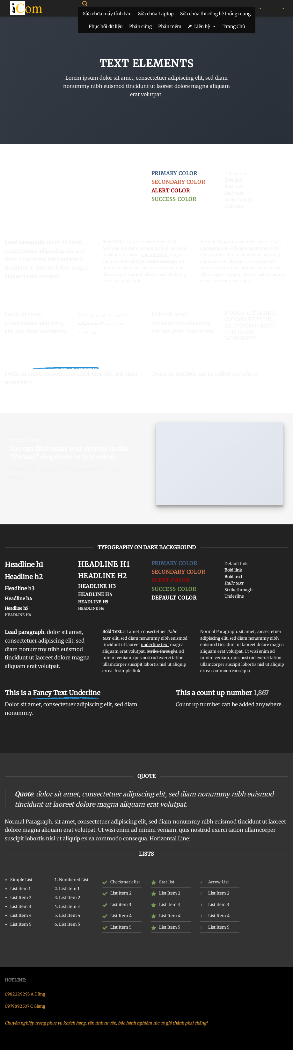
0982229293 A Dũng (25, 993)
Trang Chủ (234, 26)
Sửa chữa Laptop (156, 14)
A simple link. (127, 280)
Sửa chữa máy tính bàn (107, 14)
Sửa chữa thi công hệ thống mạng (215, 14)
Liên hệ (205, 26)
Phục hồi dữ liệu (106, 26)
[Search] (84, 3)
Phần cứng (140, 26)
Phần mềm (169, 26)
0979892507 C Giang (25, 1006)
